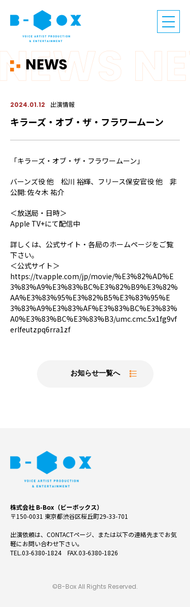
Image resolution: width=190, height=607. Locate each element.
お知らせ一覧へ (95, 373)
